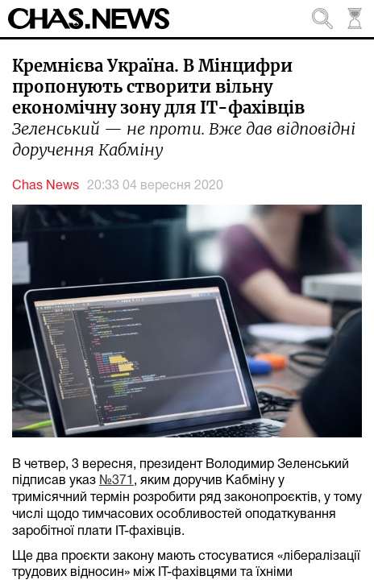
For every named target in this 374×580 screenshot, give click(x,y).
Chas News (45, 186)
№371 (116, 481)
